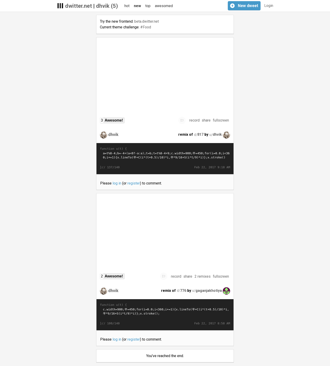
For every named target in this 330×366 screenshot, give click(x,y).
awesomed (164, 6)
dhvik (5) (107, 6)
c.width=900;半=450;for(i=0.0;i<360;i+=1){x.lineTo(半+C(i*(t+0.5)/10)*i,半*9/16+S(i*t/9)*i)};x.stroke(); (165, 314)
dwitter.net (78, 6)
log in (117, 183)
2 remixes (203, 276)
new (137, 6)
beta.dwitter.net (146, 21)
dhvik (113, 134)
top (148, 6)
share (206, 120)
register (133, 183)
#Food (145, 27)
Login (268, 5)
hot (126, 6)
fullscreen (221, 120)
